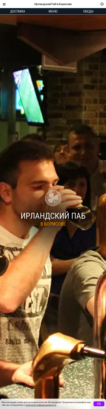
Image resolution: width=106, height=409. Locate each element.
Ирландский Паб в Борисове (53, 4)
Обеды (88, 11)
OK (99, 403)
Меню (53, 11)
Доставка (17, 11)
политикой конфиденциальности (40, 405)
